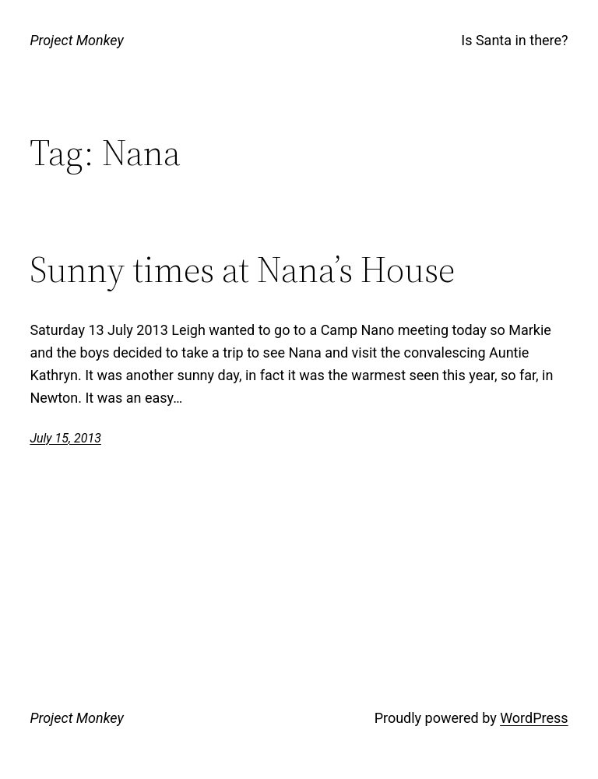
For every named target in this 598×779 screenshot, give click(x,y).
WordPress (534, 718)
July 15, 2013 (65, 438)
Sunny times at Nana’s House (242, 269)
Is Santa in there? (514, 40)
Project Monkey (76, 40)
